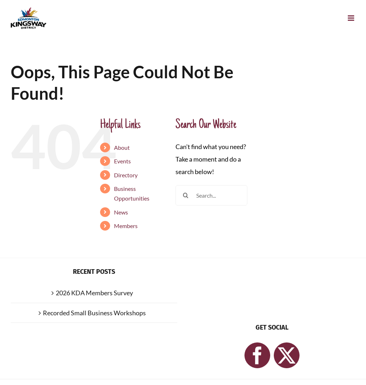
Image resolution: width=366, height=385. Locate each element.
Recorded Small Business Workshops (94, 313)
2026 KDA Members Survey (94, 293)
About (122, 147)
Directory (126, 175)
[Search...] (211, 195)
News (121, 212)
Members (126, 225)
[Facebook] (257, 355)
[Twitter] (287, 355)
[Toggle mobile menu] (351, 18)
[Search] (185, 195)
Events (122, 161)
